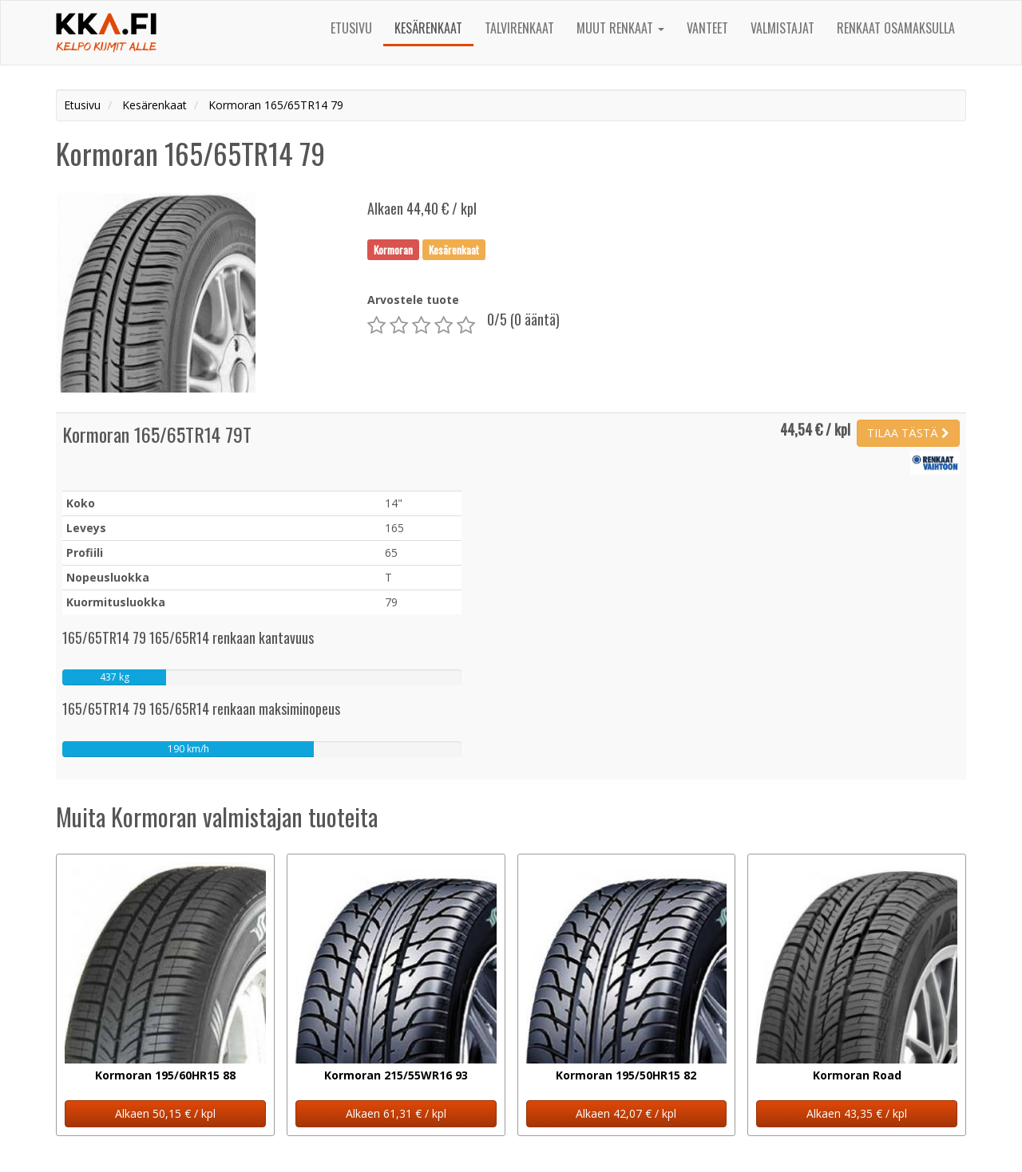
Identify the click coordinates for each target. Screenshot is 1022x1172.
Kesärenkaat (428, 27)
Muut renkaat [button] (620, 27)
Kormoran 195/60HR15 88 (165, 1075)
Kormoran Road (857, 1075)
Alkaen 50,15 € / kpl (165, 1113)
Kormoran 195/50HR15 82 (626, 1075)
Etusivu (351, 27)
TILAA (908, 432)
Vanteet (707, 27)
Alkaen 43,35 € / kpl (856, 1113)
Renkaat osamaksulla (896, 27)
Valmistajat (782, 27)
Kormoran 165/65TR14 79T (157, 434)
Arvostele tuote (413, 299)
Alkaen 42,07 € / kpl (626, 1113)
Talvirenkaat (519, 27)
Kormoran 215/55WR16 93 (396, 1075)
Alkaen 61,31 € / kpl (396, 1113)
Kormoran (393, 249)
